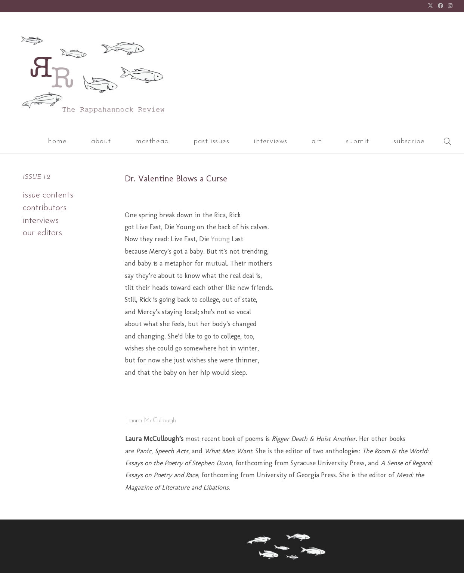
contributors (44, 207)
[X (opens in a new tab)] (431, 6)
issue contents (48, 195)
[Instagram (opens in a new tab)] (449, 6)
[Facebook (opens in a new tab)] (441, 6)
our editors (42, 233)
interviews (41, 220)
